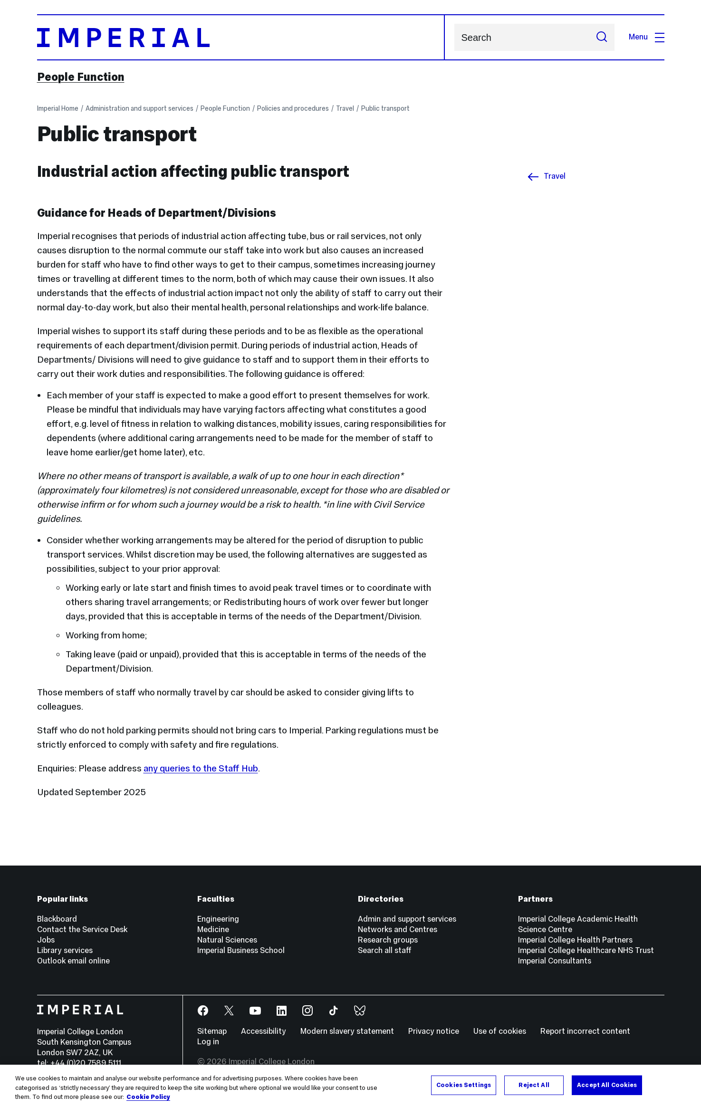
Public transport (385, 108)
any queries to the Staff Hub (201, 768)
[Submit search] (602, 37)
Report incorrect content (585, 1031)
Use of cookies (499, 1031)
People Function (81, 77)
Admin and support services (407, 919)
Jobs (46, 940)
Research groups (388, 940)
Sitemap (212, 1031)
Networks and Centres (397, 929)
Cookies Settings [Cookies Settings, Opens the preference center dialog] (463, 1084)
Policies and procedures (293, 108)
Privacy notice (433, 1031)
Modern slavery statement (347, 1031)
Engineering (218, 919)
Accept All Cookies (607, 1084)
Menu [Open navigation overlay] (646, 37)
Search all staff (385, 950)
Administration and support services (139, 108)
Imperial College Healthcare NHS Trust (586, 950)
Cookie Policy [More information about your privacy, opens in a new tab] (148, 1097)
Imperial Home (57, 108)
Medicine (213, 929)
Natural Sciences (227, 940)
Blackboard (57, 919)
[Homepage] (241, 37)
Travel (345, 108)
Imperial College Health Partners (575, 940)
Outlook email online (73, 961)
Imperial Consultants (554, 961)
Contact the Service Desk (82, 929)
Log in (208, 1042)
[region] (350, 1086)
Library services (65, 950)
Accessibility (263, 1031)
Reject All (534, 1084)
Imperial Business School (241, 950)
